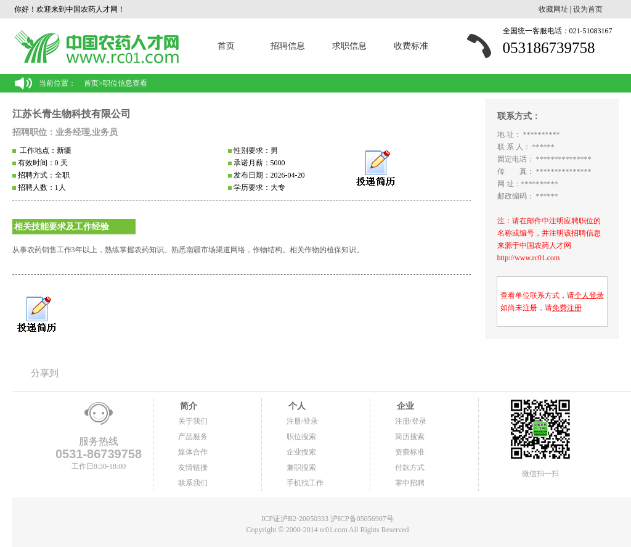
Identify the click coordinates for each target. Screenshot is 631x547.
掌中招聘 (410, 483)
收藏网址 (553, 9)
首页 (226, 46)
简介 (188, 406)
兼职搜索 (301, 467)
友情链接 (193, 467)
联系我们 (193, 483)
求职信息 (349, 46)
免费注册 (567, 307)
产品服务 (193, 436)
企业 (405, 406)
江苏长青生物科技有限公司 (71, 114)
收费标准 (411, 46)
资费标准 (410, 452)
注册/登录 (302, 421)
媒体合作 (193, 452)
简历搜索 (410, 436)
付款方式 (410, 467)
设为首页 (588, 9)
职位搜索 (301, 436)
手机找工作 (305, 483)
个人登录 (589, 295)
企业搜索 (301, 452)
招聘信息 (288, 46)
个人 (296, 406)
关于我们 (193, 421)
